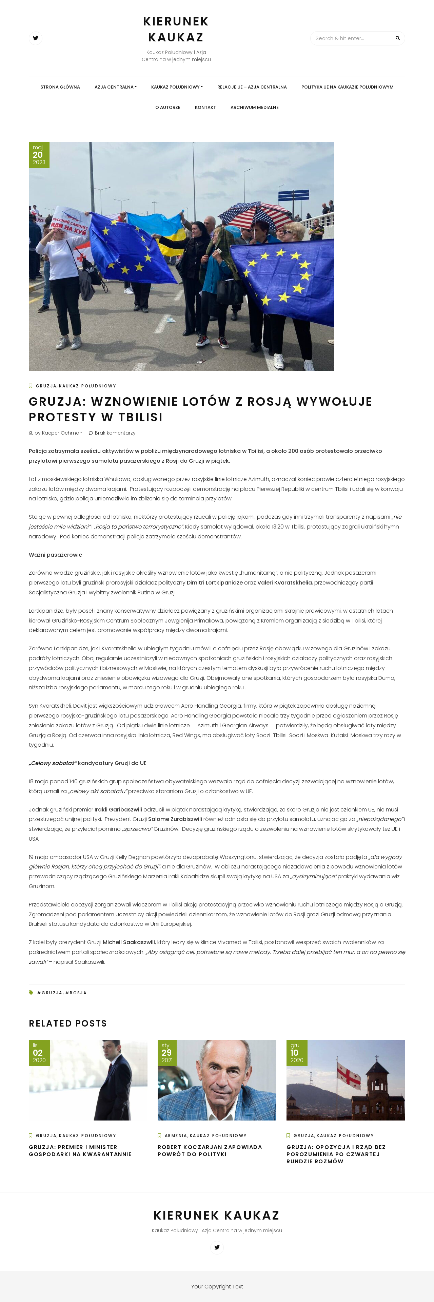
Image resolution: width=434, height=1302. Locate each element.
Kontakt (205, 107)
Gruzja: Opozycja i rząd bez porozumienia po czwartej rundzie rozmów (336, 1154)
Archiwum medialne (255, 107)
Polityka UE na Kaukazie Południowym (347, 87)
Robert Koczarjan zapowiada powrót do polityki (210, 1150)
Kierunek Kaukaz (176, 29)
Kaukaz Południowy (175, 87)
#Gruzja (50, 993)
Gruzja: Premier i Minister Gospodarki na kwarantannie (80, 1150)
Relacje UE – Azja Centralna (252, 87)
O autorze (167, 107)
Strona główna (60, 87)
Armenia (176, 1135)
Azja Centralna (114, 87)
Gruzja (46, 386)
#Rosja (76, 993)
